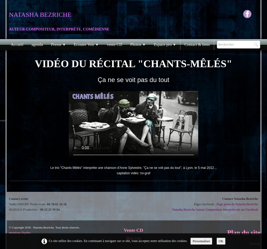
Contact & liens (197, 44)
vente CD (114, 44)
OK (221, 241)
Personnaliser (201, 241)
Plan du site (243, 232)
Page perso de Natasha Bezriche (237, 204)
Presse (58, 44)
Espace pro (165, 44)
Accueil (17, 44)
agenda (37, 44)
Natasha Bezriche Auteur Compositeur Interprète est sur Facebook (215, 210)
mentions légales (19, 233)
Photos (138, 44)
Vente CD (133, 230)
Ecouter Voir (86, 44)
